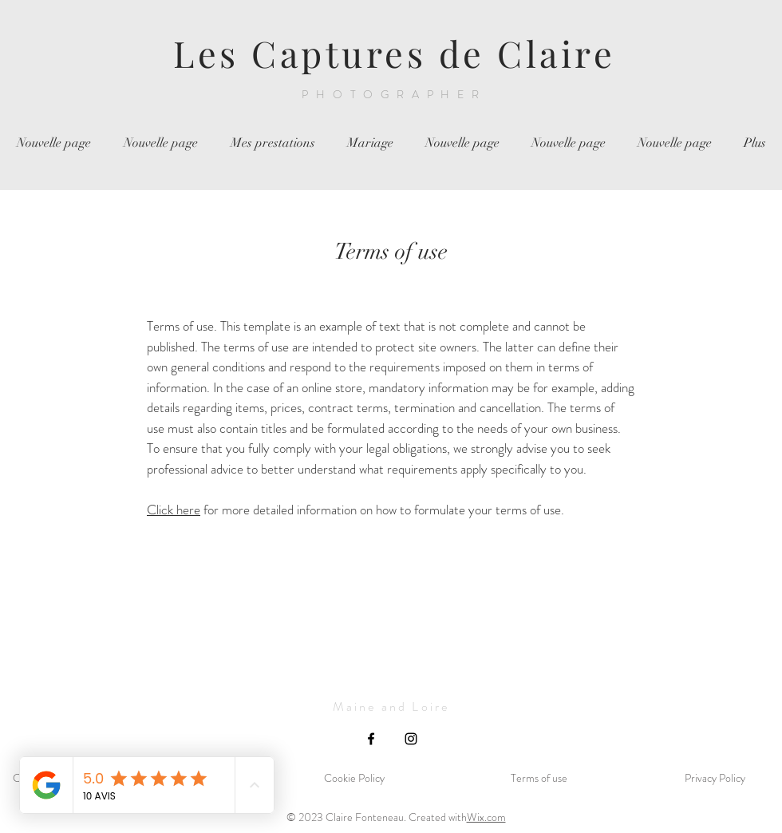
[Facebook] (371, 739)
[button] (272, 143)
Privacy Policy (715, 778)
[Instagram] (411, 739)
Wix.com (486, 817)
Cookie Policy (354, 778)
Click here (173, 509)
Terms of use (539, 778)
